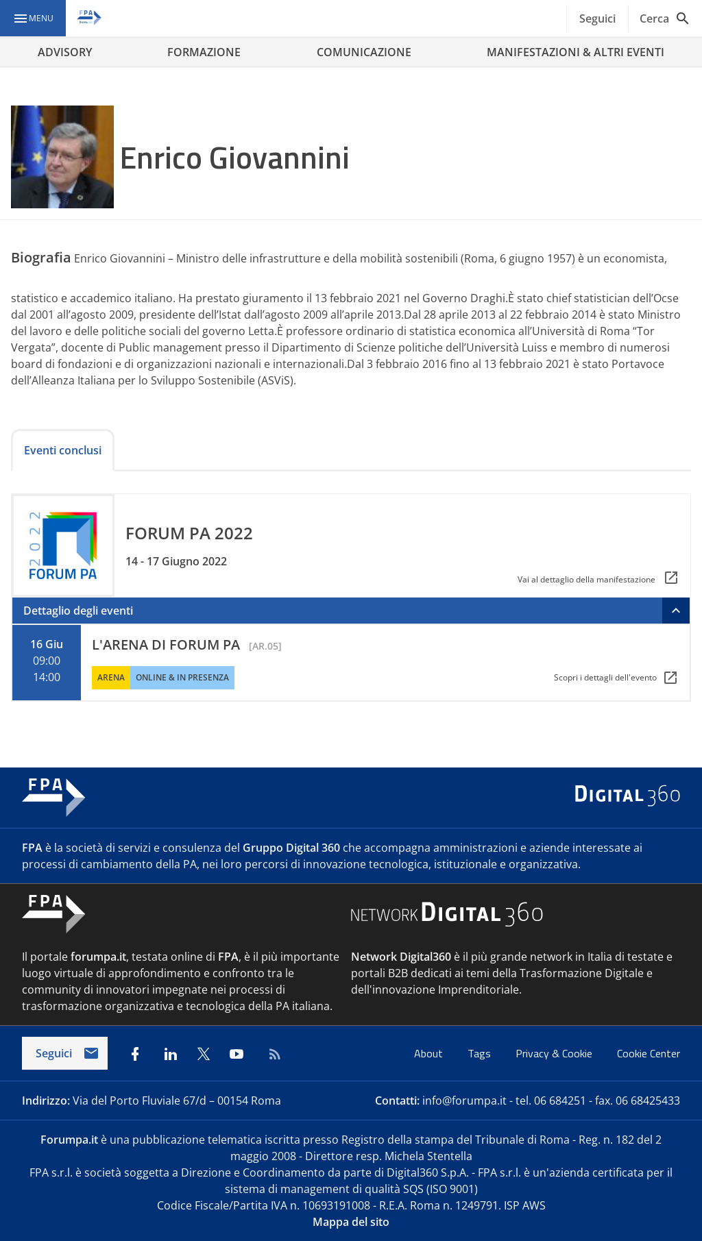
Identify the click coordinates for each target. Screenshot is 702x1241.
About (430, 1053)
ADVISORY (65, 52)
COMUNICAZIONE (364, 52)
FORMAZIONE (204, 52)
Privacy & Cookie (555, 1053)
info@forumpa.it (464, 1100)
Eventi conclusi (62, 450)
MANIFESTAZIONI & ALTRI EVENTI (575, 52)
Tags (481, 1053)
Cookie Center (648, 1053)
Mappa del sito (351, 1221)
